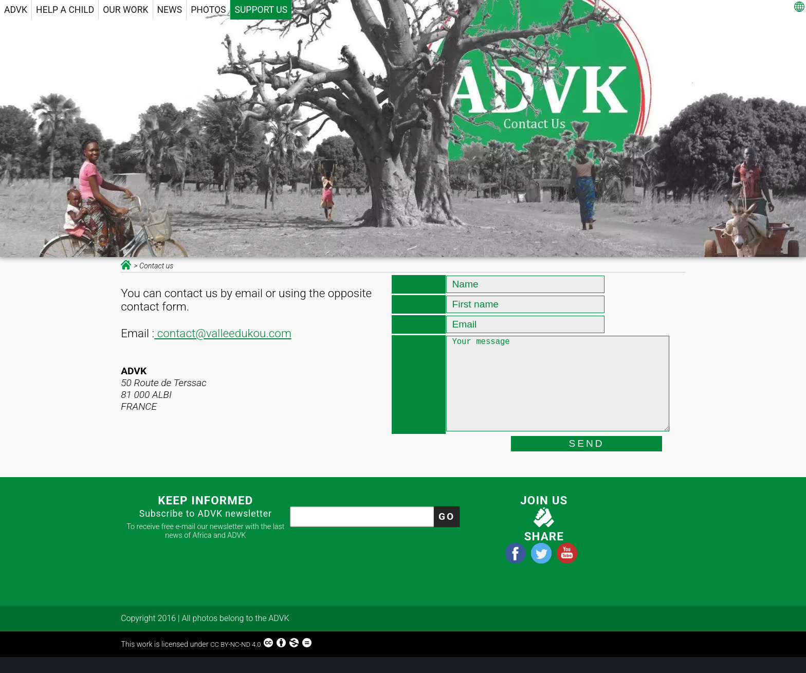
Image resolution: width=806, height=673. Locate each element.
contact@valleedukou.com (222, 333)
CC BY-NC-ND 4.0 (261, 658)
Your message (557, 394)
